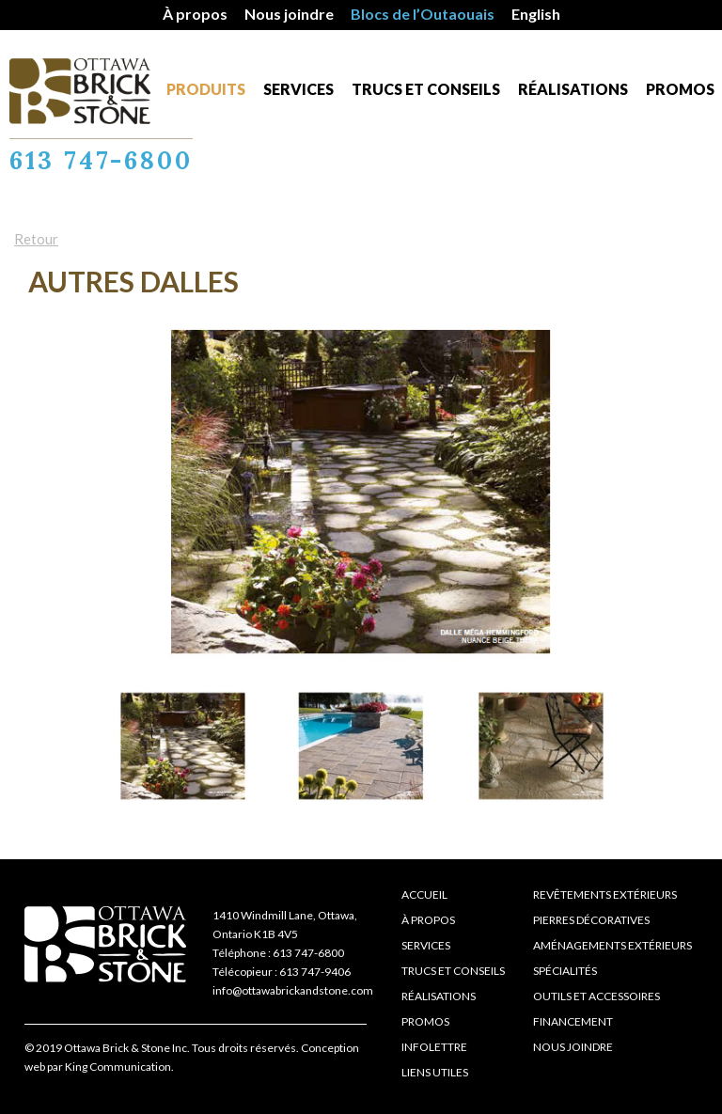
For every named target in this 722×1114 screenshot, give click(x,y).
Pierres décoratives (591, 920)
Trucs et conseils (426, 89)
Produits (205, 89)
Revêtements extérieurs (605, 894)
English (535, 14)
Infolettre (434, 1047)
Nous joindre (289, 14)
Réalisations (573, 89)
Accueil (424, 894)
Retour (36, 238)
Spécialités (565, 971)
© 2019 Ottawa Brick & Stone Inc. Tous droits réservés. (161, 1048)
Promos (680, 89)
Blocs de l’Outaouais (422, 14)
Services (298, 89)
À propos (195, 14)
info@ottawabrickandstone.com (292, 990)
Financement (573, 1021)
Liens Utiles (434, 1072)
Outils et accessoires (596, 996)
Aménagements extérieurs (612, 945)
